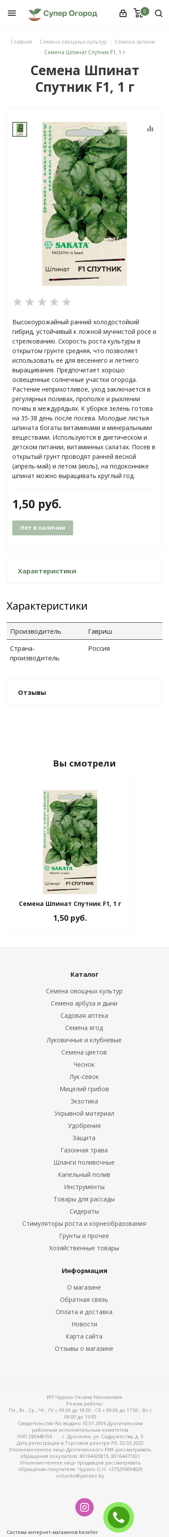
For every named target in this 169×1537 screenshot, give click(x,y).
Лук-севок (84, 1076)
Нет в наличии (42, 527)
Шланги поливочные (84, 1162)
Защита (84, 1138)
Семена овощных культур (84, 991)
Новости (84, 1324)
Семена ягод (84, 1028)
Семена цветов (84, 1052)
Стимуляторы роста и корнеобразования (84, 1223)
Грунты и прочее (84, 1236)
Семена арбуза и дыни (84, 1003)
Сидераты (84, 1211)
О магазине (84, 1287)
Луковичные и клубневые (84, 1040)
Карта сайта (84, 1336)
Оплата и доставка (84, 1312)
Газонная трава (84, 1150)
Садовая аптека (84, 1015)
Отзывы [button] (32, 692)
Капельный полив (84, 1174)
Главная (21, 41)
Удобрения (84, 1125)
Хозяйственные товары (84, 1248)
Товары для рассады (84, 1199)
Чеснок (84, 1064)
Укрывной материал (84, 1113)
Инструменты (84, 1187)
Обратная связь (84, 1299)
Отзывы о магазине (84, 1348)
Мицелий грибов (84, 1089)
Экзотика (84, 1101)
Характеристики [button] (47, 570)
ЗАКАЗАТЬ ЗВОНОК (122, 1517)
